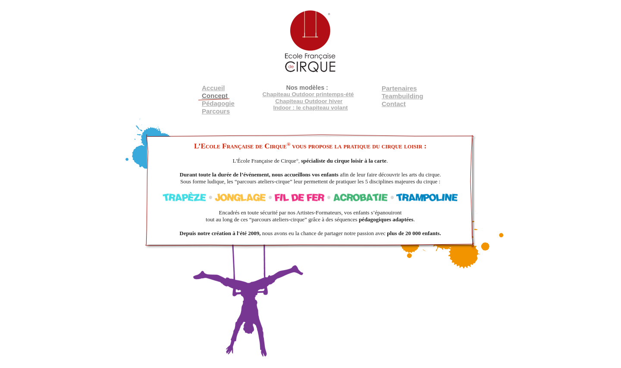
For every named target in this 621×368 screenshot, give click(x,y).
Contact (394, 103)
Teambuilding (402, 96)
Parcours (216, 111)
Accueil (213, 87)
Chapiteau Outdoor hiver (308, 101)
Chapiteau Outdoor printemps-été (308, 94)
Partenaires (399, 88)
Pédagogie (218, 103)
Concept (215, 95)
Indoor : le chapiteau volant (310, 107)
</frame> (165, 25)
